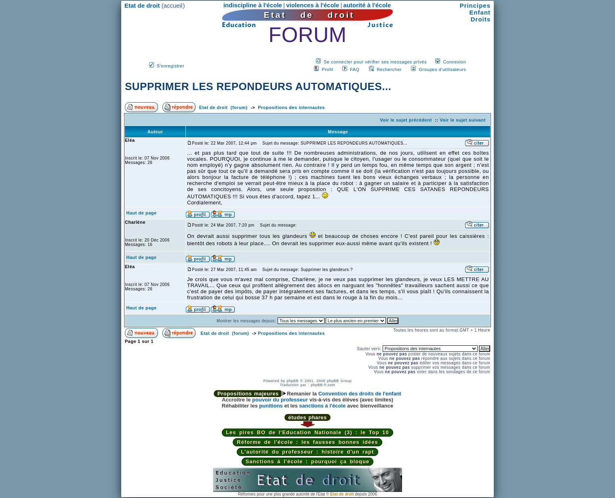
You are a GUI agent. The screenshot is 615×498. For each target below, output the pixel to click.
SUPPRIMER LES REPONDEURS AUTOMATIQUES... (258, 86)
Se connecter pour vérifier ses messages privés (375, 61)
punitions (271, 406)
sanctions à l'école (322, 406)
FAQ (355, 69)
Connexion (454, 61)
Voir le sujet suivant (463, 120)
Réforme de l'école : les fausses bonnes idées (307, 442)
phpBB (292, 381)
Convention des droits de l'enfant (359, 394)
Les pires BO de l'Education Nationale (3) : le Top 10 (307, 432)
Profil (327, 69)
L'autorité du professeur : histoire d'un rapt (307, 452)
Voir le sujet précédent (406, 120)
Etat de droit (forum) (223, 107)
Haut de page (141, 212)
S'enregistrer (171, 65)
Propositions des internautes (291, 107)
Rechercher (389, 69)
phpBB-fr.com (323, 385)
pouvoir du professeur (280, 400)
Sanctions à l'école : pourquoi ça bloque (308, 461)
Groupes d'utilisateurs (442, 69)
